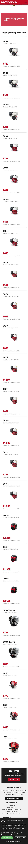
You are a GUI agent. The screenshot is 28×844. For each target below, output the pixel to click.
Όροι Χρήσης (11, 805)
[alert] (14, 831)
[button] (14, 841)
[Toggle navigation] (26, 2)
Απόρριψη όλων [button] (20, 837)
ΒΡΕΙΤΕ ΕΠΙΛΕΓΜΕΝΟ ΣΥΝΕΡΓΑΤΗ (14, 798)
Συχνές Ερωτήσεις (11, 807)
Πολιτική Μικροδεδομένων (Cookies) (11, 814)
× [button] (26, 819)
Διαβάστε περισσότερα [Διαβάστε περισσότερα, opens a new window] (6, 830)
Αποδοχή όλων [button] (7, 837)
